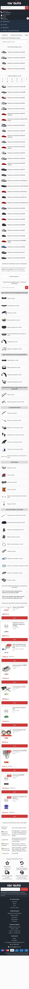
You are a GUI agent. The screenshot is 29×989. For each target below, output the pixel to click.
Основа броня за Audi (10, 305)
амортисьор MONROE (18, 775)
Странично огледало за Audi (12, 558)
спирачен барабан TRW (19, 730)
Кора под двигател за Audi (11, 327)
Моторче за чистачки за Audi (12, 427)
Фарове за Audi (8, 467)
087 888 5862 (16, 831)
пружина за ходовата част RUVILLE (20, 797)
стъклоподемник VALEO (19, 687)
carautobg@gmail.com (15, 947)
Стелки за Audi (8, 580)
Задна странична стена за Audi (12, 401)
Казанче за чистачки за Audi (12, 449)
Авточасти (6, 21)
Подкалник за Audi (9, 341)
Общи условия (14, 915)
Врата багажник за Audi (10, 367)
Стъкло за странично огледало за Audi (14, 565)
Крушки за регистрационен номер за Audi (14, 496)
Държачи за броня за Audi (11, 348)
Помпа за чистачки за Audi (11, 442)
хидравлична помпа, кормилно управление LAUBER (19, 624)
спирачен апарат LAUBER (20, 665)
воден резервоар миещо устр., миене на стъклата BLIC (19, 646)
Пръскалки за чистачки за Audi (12, 434)
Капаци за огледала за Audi (11, 572)
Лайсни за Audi (8, 551)
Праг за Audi (7, 394)
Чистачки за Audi (8, 413)
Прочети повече (13, 276)
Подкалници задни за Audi (11, 374)
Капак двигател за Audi (10, 320)
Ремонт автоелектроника (11, 31)
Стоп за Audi (7, 475)
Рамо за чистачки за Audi (11, 420)
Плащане (14, 921)
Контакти (5, 27)
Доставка (14, 917)
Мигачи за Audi (8, 489)
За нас (5, 24)
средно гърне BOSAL (18, 607)
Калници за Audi (8, 312)
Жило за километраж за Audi (12, 544)
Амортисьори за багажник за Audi (13, 515)
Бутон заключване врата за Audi (13, 522)
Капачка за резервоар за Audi (12, 529)
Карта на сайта (14, 907)
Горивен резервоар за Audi (11, 381)
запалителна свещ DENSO (20, 750)
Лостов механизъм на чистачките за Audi (14, 456)
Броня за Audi (8, 298)
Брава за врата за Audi (10, 536)
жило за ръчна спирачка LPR (19, 708)
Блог (14, 905)
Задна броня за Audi (9, 360)
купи (14, 618)
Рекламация (14, 919)
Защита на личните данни (14, 913)
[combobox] (14, 41)
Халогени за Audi (9, 482)
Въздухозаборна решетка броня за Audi (13, 334)
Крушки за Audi (8, 503)
